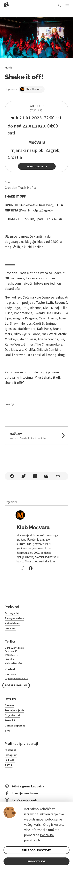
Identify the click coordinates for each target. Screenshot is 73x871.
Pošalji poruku (16, 685)
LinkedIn (10, 760)
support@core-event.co (16, 678)
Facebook (10, 750)
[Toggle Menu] (67, 5)
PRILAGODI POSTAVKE (37, 850)
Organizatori (12, 715)
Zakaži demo (12, 623)
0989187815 (10, 674)
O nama (9, 705)
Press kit (10, 720)
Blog (7, 730)
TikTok (8, 765)
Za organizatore (14, 618)
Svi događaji (12, 613)
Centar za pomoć (15, 725)
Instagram (11, 755)
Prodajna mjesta (14, 710)
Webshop (10, 628)
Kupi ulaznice (36, 166)
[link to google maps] (36, 436)
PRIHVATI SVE (36, 861)
